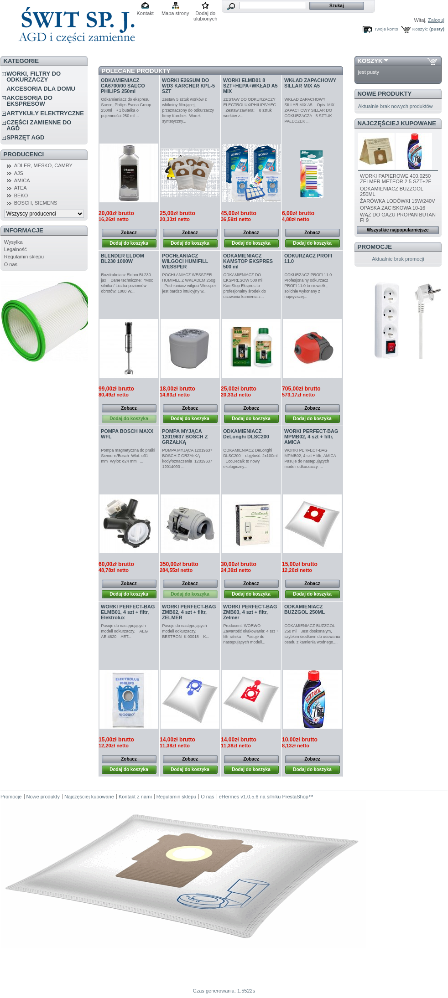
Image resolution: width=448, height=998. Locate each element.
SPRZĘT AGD (25, 137)
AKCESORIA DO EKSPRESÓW (29, 100)
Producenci (24, 154)
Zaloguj (436, 20)
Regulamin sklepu (24, 256)
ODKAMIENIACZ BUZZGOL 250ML (304, 609)
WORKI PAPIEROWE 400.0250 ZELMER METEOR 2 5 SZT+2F (395, 178)
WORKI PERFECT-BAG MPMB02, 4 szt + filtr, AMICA (311, 436)
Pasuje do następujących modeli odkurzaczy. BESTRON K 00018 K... (185, 631)
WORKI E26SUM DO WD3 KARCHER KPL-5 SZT (188, 85)
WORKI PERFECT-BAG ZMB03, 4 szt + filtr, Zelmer (250, 612)
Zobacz (128, 232)
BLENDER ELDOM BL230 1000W (122, 258)
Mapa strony (175, 13)
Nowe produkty (385, 93)
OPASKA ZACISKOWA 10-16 (392, 208)
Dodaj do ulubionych (205, 13)
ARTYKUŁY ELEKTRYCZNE (45, 113)
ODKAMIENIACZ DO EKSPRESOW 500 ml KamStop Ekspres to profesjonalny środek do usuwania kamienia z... (245, 286)
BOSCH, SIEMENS (35, 203)
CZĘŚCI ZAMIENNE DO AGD (38, 125)
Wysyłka (13, 242)
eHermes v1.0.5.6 (239, 796)
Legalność (15, 249)
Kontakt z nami (135, 796)
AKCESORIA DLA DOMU (40, 88)
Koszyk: (420, 28)
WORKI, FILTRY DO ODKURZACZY (33, 76)
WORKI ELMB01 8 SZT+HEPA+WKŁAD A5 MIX (250, 85)
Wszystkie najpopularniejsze (398, 229)
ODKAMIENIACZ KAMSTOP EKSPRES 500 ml (248, 261)
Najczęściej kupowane (397, 123)
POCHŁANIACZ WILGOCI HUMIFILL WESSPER (185, 261)
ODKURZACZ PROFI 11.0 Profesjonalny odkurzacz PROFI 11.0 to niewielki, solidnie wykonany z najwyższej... (310, 286)
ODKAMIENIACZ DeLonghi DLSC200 (246, 433)
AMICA (22, 180)
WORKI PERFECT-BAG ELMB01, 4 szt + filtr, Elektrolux (128, 612)
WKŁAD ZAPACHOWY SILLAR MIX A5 (310, 82)
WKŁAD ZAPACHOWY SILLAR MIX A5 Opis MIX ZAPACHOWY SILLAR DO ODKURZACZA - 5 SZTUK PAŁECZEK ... (310, 110)
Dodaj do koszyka (128, 243)
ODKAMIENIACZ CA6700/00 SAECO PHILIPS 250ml (123, 85)
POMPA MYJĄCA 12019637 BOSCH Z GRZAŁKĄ (185, 436)
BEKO (21, 195)
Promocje (375, 246)
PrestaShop (295, 796)
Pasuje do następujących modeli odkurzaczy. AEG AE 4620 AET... (126, 631)
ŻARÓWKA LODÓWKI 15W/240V (397, 201)
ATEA (20, 187)
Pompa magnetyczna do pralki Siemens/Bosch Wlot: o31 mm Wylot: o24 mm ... (128, 455)
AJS (18, 173)
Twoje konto (386, 28)
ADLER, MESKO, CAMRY (43, 165)
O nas (10, 264)
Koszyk (370, 60)
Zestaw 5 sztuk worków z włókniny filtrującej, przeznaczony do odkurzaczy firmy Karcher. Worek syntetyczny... (188, 110)
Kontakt (145, 13)
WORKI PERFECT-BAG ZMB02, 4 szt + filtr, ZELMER (189, 612)
